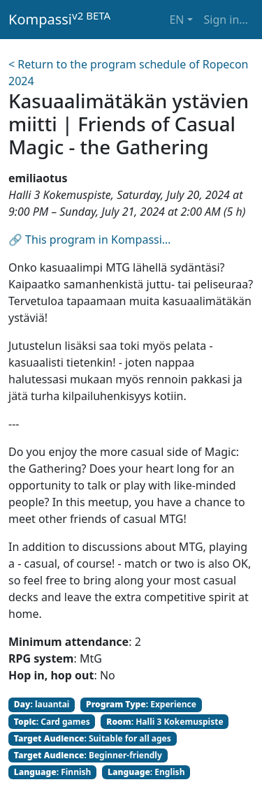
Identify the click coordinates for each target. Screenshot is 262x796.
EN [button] (176, 19)
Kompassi (59, 18)
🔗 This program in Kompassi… (89, 239)
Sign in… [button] (226, 19)
